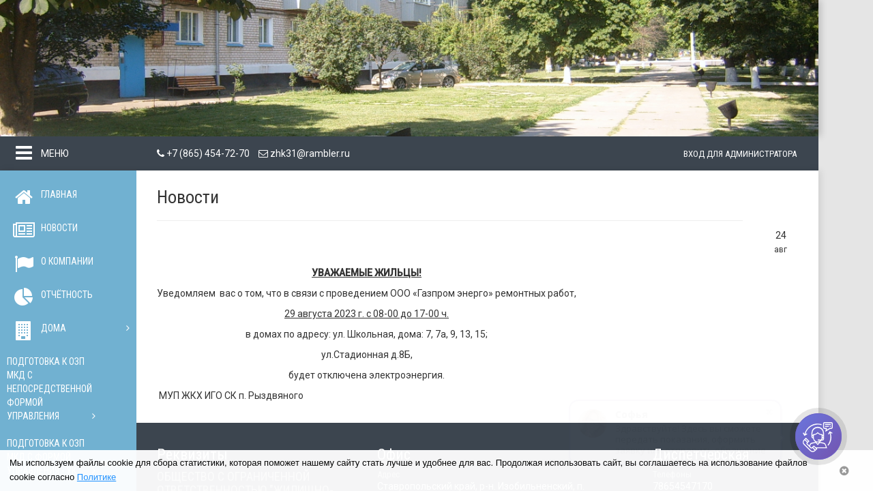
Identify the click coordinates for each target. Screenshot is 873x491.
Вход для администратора (740, 154)
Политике (96, 477)
